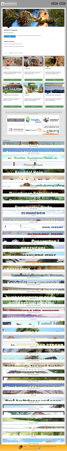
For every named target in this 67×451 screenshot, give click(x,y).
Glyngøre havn (33, 236)
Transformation (33, 416)
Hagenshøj (33, 249)
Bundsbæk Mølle (33, 180)
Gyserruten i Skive (33, 243)
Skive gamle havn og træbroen (53, 95)
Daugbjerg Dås (33, 187)
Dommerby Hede (33, 208)
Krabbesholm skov (33, 298)
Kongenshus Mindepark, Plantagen (33, 291)
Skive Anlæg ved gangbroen (33, 374)
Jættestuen (48, 68)
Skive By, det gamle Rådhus (33, 381)
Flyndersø (33, 215)
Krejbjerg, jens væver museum (33, 312)
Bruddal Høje (33, 173)
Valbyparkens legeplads (33, 422)
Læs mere (12, 79)
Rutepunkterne (6, 140)
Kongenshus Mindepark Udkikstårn (33, 284)
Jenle (33, 256)
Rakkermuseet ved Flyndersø (10, 95)
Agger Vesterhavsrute (33, 146)
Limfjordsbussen (33, 319)
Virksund (33, 429)
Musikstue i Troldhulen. (33, 353)
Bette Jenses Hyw (33, 160)
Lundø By (26, 95)
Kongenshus (6, 68)
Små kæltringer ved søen (33, 402)
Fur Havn (33, 229)
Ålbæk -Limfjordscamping (33, 443)
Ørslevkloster (33, 436)
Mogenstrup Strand (33, 346)
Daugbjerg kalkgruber (33, 194)
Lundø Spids (33, 339)
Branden (33, 167)
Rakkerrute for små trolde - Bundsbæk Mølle (33, 367)
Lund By (33, 326)
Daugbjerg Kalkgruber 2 (33, 201)
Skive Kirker (27, 68)
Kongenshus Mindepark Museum (33, 277)
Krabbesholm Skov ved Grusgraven (33, 305)
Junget (33, 263)
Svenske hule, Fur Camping (33, 409)
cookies (27, 446)
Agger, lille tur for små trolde (33, 153)
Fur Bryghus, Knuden (33, 222)
